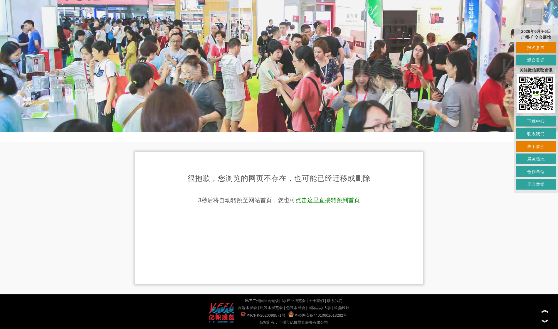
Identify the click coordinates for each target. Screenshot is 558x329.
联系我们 (334, 300)
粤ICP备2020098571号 (263, 315)
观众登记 (536, 60)
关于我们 (316, 300)
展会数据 (536, 184)
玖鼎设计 (341, 308)
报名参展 (536, 47)
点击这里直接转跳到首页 (327, 200)
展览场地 (536, 159)
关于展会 (536, 146)
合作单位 (536, 171)
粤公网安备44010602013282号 (317, 315)
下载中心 (536, 121)
